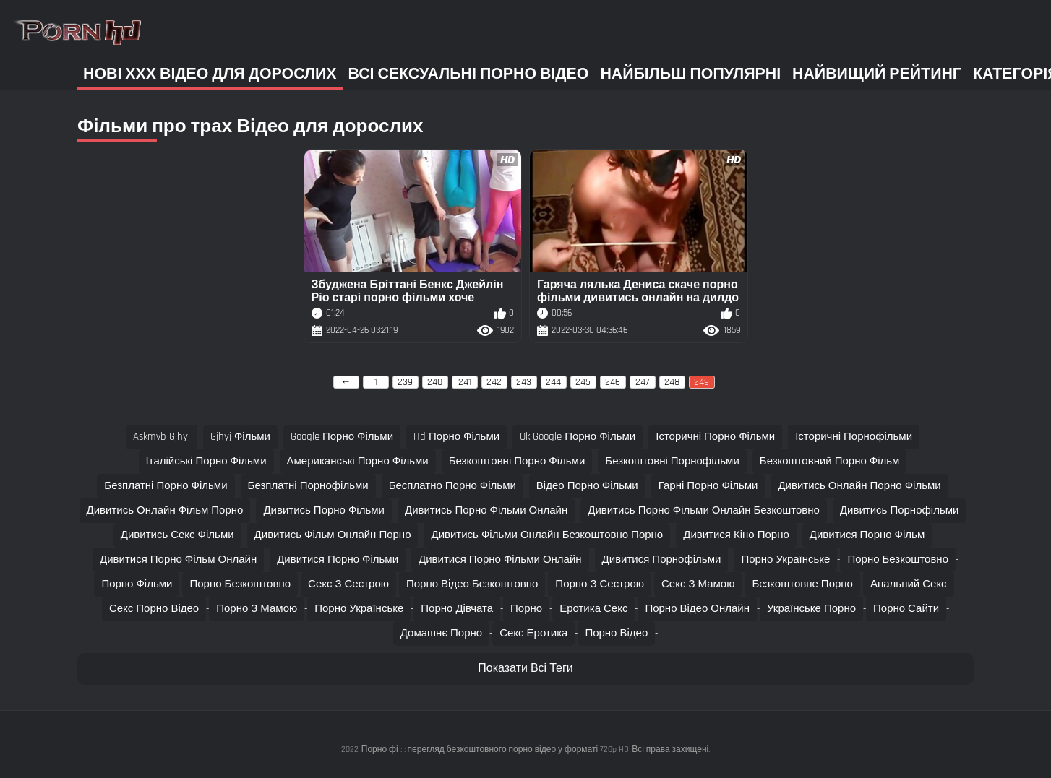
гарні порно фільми (708, 486)
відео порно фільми (587, 486)
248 (671, 382)
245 (583, 382)
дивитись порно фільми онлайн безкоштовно (704, 510)
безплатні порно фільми (165, 486)
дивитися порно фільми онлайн (500, 559)
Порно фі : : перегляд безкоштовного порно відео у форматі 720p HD (495, 749)
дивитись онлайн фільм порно (165, 510)
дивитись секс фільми (177, 535)
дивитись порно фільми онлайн (486, 510)
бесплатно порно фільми (452, 486)
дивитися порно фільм (867, 535)
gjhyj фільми (240, 437)
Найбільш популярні (690, 74)
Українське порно (811, 608)
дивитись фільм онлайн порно (332, 535)
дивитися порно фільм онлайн (178, 559)
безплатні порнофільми (308, 486)
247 (642, 382)
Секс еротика (533, 633)
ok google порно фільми (577, 437)
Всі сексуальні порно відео (468, 74)
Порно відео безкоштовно (472, 584)
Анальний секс (908, 584)
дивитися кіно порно (736, 535)
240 (434, 382)
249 (701, 382)
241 (464, 382)
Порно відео (616, 633)
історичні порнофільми (853, 437)
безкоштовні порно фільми (517, 461)
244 (553, 382)
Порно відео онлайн (697, 608)
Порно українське (785, 559)
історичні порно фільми (715, 437)
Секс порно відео (154, 608)
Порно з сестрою (599, 584)
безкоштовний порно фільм (830, 461)
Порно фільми (136, 584)
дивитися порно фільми (337, 559)
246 (612, 382)
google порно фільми (342, 437)
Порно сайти (906, 608)
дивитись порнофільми (899, 510)
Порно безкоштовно (897, 559)
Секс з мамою (697, 584)
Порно (526, 608)
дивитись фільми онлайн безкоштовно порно (547, 535)
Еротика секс (593, 608)
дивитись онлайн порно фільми (859, 486)
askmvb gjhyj (161, 437)
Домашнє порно (441, 633)
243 (523, 382)
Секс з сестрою (348, 584)
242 (494, 382)
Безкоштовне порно (802, 584)
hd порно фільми (456, 437)
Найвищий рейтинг (876, 74)
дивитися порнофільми (661, 559)
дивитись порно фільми (324, 510)
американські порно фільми (358, 461)
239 (405, 382)
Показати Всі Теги (525, 668)
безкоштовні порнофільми (672, 461)
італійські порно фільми (206, 461)
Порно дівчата (457, 608)
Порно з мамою (256, 608)
